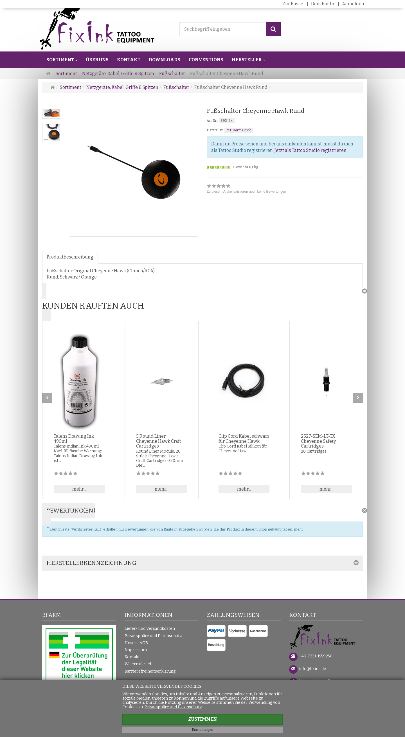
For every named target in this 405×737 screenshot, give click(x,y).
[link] (246, 189)
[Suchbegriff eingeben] (222, 29)
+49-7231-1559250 (315, 656)
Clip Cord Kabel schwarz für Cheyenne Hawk (244, 438)
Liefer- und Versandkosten (150, 628)
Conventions (206, 59)
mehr (298, 529)
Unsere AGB (136, 643)
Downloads (164, 59)
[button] (202, 304)
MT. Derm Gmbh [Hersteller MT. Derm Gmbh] (238, 130)
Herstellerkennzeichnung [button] (91, 563)
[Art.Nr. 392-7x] (285, 120)
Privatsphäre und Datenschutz (153, 635)
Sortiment (62, 59)
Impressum (136, 650)
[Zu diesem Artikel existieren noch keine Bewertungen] (66, 474)
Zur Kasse (292, 3)
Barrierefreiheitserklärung (150, 671)
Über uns (97, 59)
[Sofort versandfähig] (218, 167)
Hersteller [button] (248, 59)
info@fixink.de (312, 668)
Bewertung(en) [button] (70, 510)
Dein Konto (322, 3)
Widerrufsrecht (139, 664)
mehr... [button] (79, 489)
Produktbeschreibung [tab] (70, 257)
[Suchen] (273, 29)
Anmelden (353, 3)
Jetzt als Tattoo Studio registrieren (310, 150)
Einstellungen (202, 730)
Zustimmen (202, 719)
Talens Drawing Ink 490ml (74, 438)
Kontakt (128, 59)
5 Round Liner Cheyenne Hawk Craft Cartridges (158, 441)
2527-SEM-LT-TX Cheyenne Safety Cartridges (318, 441)
